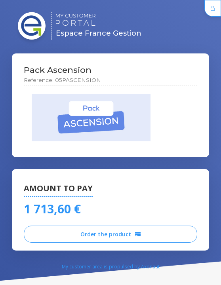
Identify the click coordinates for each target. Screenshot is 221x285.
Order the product (110, 234)
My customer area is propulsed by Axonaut (111, 266)
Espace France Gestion (98, 25)
